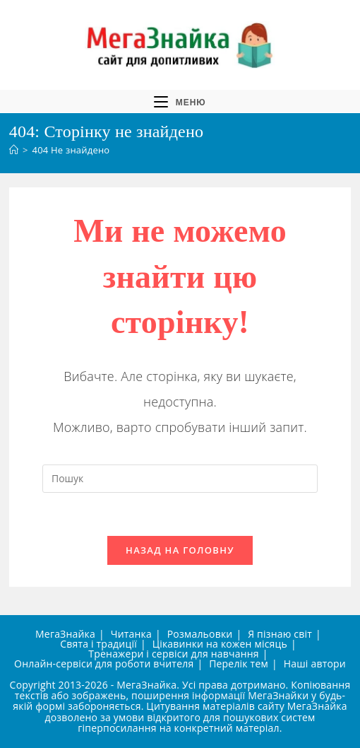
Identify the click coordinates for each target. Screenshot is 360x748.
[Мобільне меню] (179, 101)
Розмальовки (200, 634)
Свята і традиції (98, 643)
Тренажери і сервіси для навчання (173, 653)
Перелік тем (238, 663)
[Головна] (13, 150)
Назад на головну (180, 550)
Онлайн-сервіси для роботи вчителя (103, 663)
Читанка (131, 634)
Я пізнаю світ (280, 634)
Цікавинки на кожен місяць (219, 643)
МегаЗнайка (65, 634)
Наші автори (315, 663)
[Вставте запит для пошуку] (180, 478)
